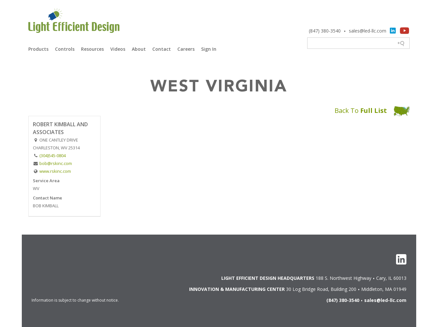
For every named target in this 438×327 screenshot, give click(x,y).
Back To (372, 110)
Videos (117, 49)
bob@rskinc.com (55, 163)
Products (38, 49)
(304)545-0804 (52, 155)
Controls (65, 49)
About (139, 49)
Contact (161, 49)
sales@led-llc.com (367, 31)
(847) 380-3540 (325, 31)
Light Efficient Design (73, 21)
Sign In (208, 49)
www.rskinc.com (55, 171)
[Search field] (358, 43)
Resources (92, 49)
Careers (186, 49)
